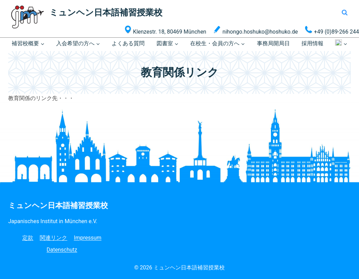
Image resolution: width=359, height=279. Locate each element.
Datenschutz (62, 249)
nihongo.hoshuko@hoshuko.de (255, 30)
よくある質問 (128, 43)
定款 (27, 237)
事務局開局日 (273, 43)
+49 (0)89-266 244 (332, 30)
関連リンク (53, 237)
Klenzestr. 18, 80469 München (165, 30)
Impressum (88, 237)
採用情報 (312, 43)
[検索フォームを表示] (344, 13)
